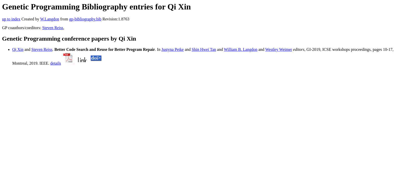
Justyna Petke (172, 49)
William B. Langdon (240, 49)
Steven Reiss (52, 28)
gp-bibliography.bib (85, 19)
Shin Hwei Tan (204, 49)
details (55, 63)
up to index (11, 19)
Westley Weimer (278, 49)
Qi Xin (17, 49)
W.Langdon (49, 19)
